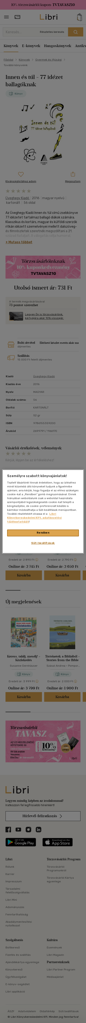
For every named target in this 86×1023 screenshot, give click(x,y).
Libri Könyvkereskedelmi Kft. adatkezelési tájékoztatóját (34, 517)
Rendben (43, 532)
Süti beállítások (43, 543)
